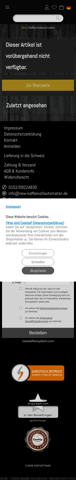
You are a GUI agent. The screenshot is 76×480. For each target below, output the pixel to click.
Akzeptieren (38, 270)
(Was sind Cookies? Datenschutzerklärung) (35, 222)
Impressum (13, 207)
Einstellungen (38, 253)
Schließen (38, 262)
